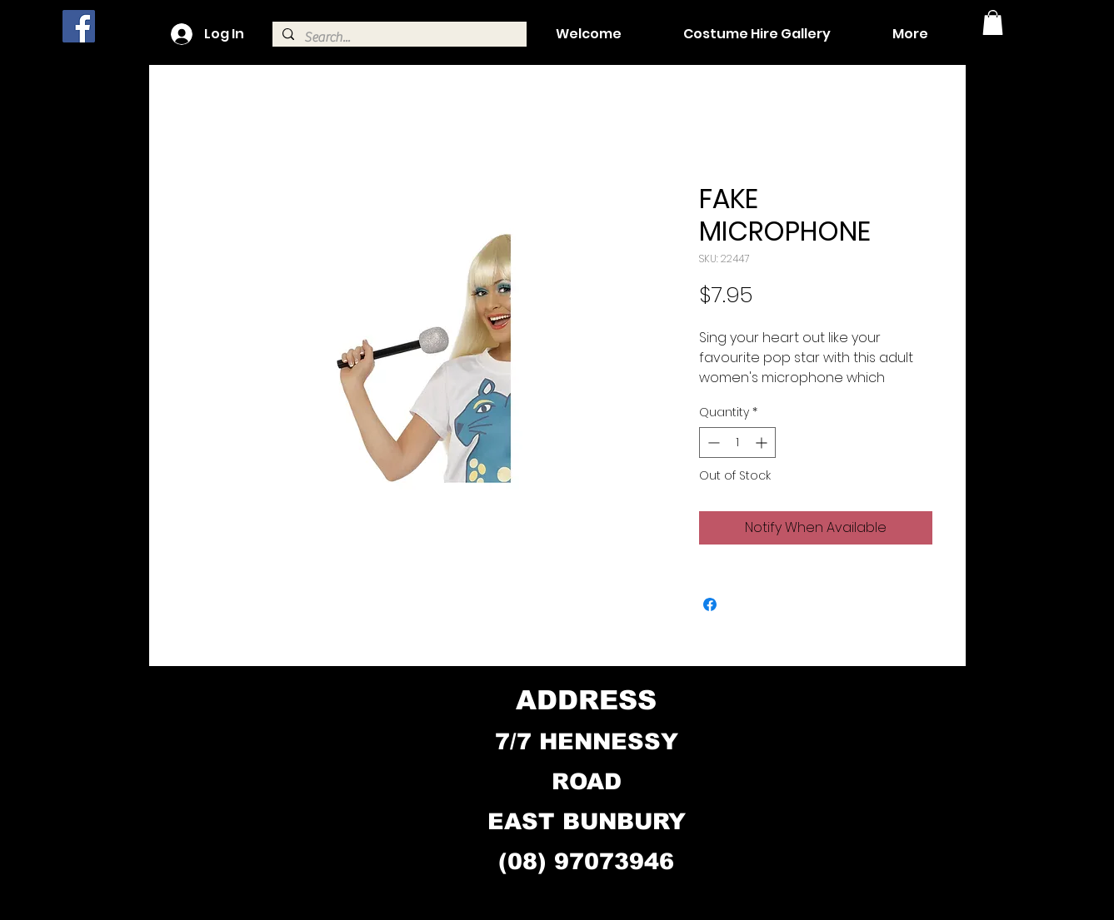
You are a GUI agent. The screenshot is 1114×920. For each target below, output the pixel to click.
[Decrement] (712, 442)
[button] (992, 22)
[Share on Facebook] (710, 604)
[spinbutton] (737, 442)
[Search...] (398, 37)
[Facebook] (78, 26)
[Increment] (762, 442)
